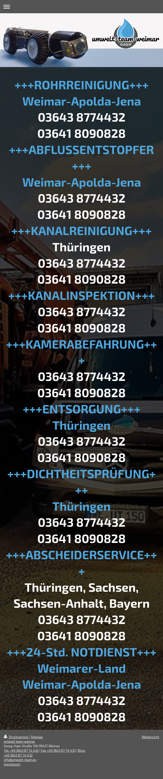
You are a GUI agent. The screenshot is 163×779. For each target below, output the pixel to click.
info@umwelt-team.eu (20, 760)
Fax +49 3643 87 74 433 (58, 750)
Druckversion (16, 737)
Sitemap (37, 737)
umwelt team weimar (19, 741)
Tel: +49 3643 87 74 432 (21, 750)
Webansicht (150, 737)
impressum (12, 764)
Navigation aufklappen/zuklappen (81, 6)
